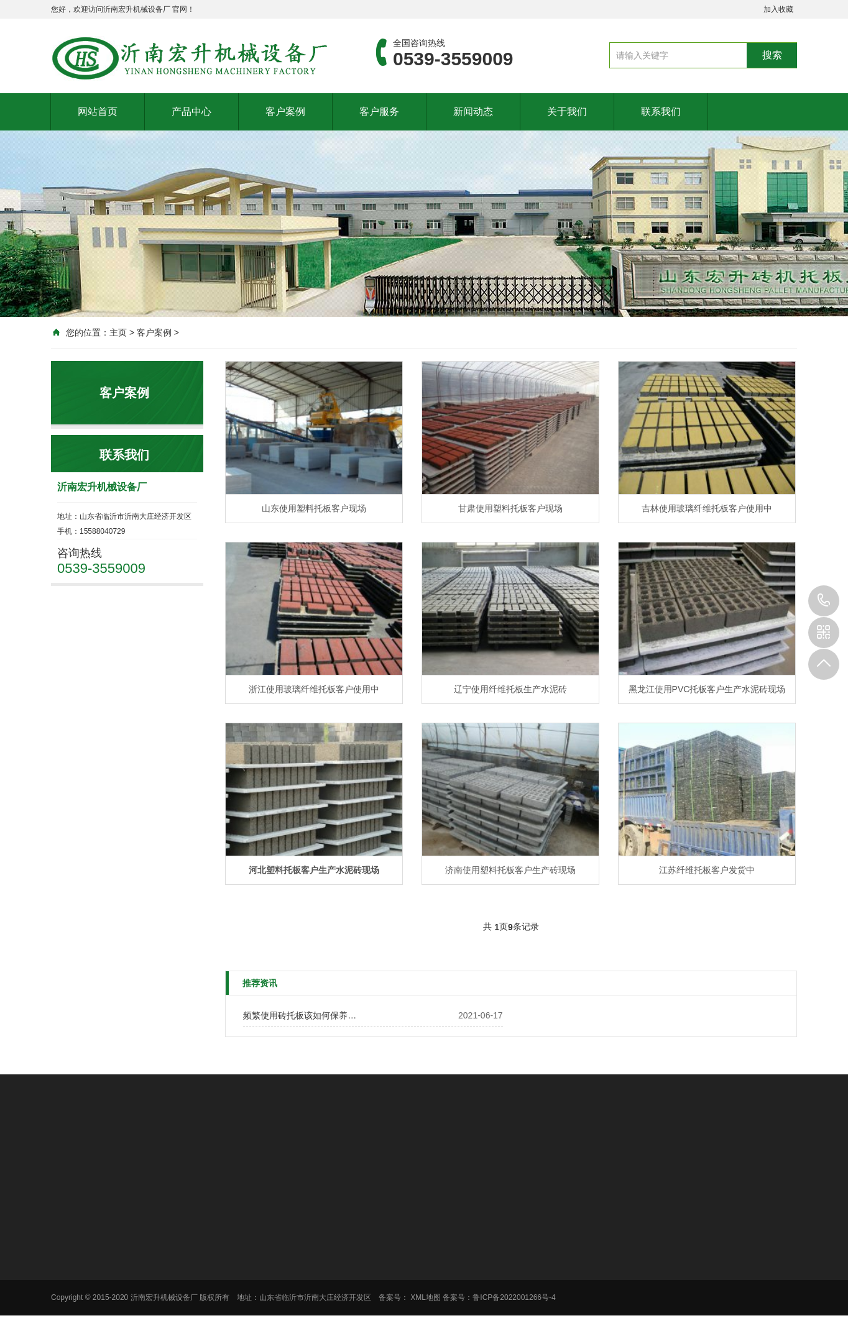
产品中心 (191, 111)
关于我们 (567, 111)
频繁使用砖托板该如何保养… (299, 1015)
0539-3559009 (823, 600)
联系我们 (661, 111)
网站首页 (98, 111)
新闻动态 (473, 111)
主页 (118, 332)
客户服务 (379, 111)
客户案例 (285, 111)
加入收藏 (778, 9)
